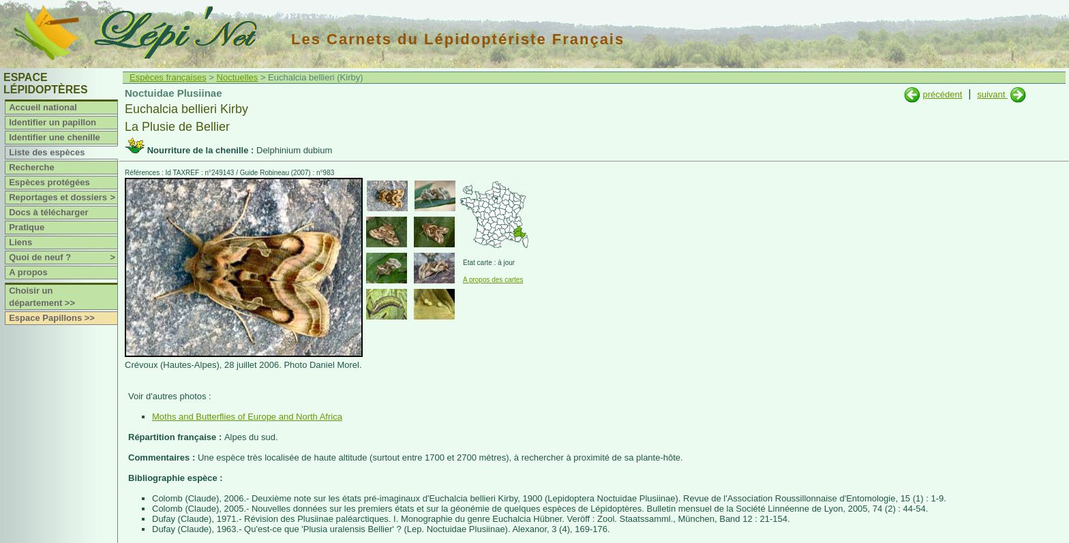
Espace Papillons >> (52, 318)
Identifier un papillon (52, 122)
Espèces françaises (168, 77)
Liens (20, 242)
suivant (992, 94)
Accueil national (43, 107)
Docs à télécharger (48, 212)
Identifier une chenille (54, 137)
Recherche (31, 167)
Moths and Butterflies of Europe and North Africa (247, 417)
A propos (28, 272)
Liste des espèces (47, 152)
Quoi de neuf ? (63, 257)
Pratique (26, 227)
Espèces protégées (49, 182)
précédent (942, 94)
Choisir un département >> (42, 296)
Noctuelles (237, 77)
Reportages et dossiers (63, 197)
